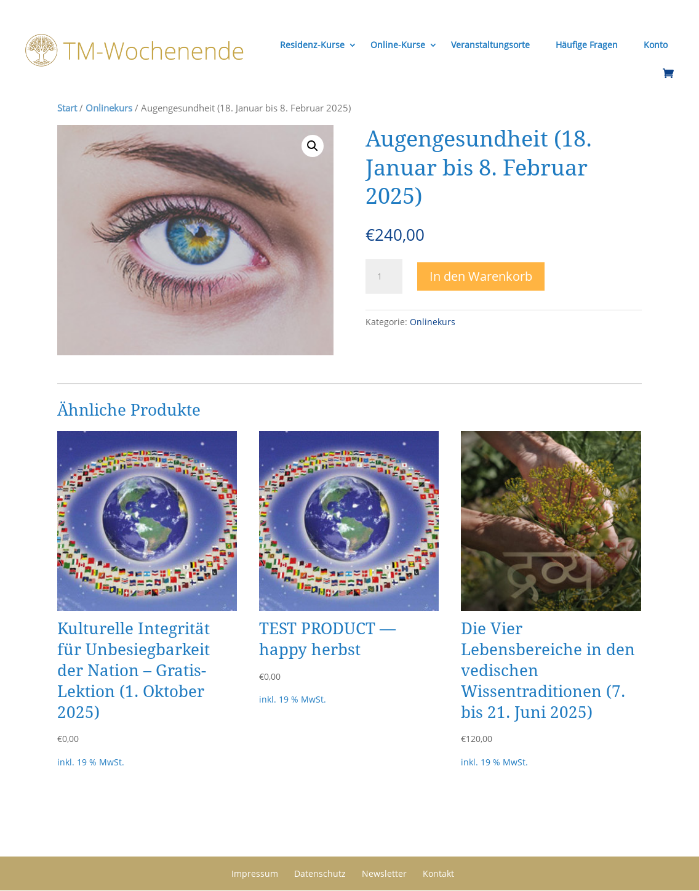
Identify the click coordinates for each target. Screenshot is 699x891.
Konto (655, 44)
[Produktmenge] (383, 277)
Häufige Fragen (586, 44)
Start (67, 108)
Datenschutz (320, 873)
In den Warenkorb (480, 276)
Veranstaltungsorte (489, 44)
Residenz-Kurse (311, 44)
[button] (313, 146)
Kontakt (438, 873)
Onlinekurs (109, 108)
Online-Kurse (397, 44)
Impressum (254, 873)
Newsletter (384, 873)
